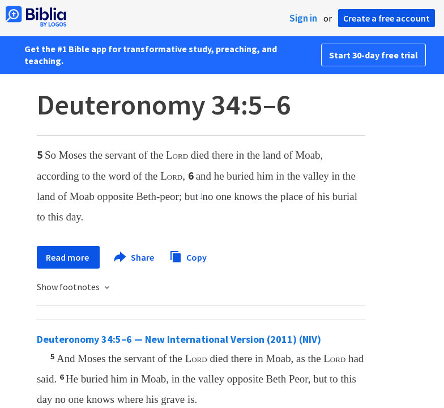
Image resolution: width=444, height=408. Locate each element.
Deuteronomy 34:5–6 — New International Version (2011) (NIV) (179, 339)
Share (134, 257)
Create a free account (386, 18)
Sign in (303, 18)
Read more (68, 257)
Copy (188, 256)
